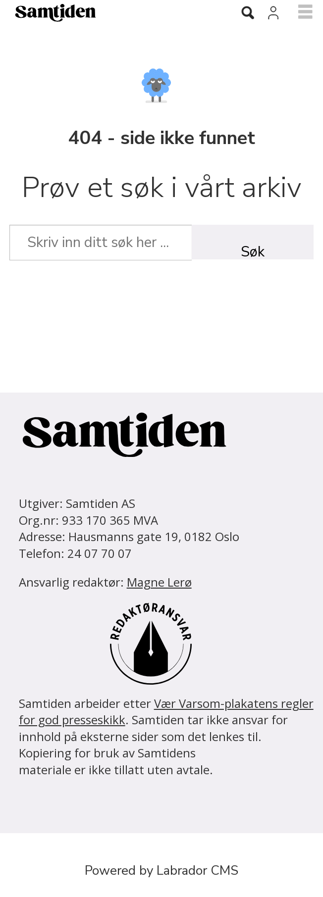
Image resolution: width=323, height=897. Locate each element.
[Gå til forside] (49, 12)
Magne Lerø (159, 582)
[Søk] (247, 13)
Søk (253, 250)
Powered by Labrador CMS (161, 870)
